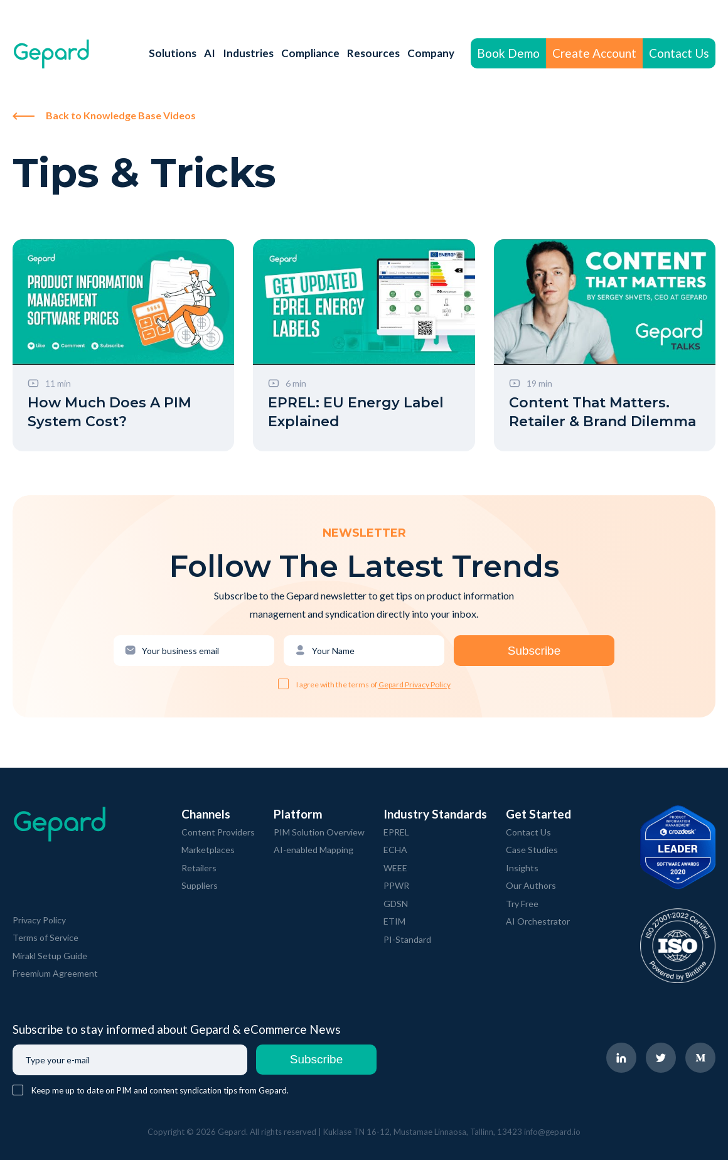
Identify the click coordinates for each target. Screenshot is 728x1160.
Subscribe (534, 650)
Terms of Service (45, 937)
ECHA (395, 849)
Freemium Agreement (55, 973)
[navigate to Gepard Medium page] (700, 1058)
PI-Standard (407, 939)
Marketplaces (208, 849)
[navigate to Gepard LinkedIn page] (621, 1058)
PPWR (396, 885)
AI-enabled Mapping (313, 849)
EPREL (396, 832)
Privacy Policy (39, 920)
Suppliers (199, 885)
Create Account (594, 53)
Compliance (310, 53)
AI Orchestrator (538, 921)
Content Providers (218, 832)
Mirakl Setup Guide (50, 955)
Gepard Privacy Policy (414, 684)
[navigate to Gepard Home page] (51, 54)
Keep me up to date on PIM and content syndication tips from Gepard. (160, 1090)
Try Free (522, 903)
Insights (522, 867)
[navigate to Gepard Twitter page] (661, 1058)
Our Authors (531, 885)
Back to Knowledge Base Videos (104, 115)
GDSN (395, 903)
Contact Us (679, 53)
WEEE (395, 867)
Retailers (199, 867)
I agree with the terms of (337, 684)
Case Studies (532, 849)
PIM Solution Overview (319, 832)
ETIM (394, 921)
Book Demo (508, 53)
